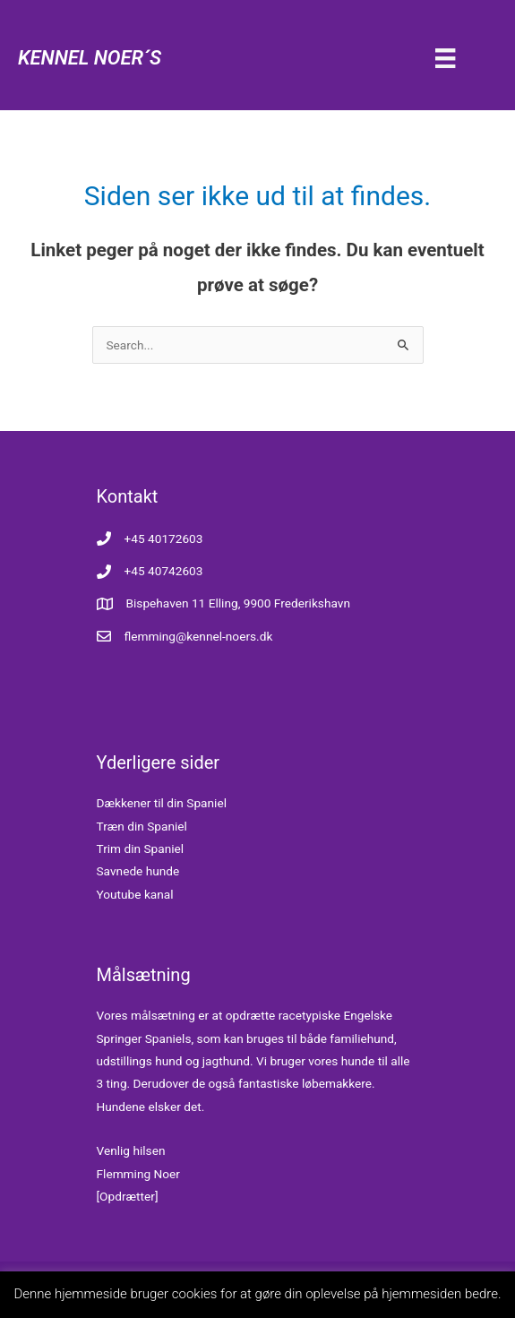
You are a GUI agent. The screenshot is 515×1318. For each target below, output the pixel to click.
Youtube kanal (135, 894)
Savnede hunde (138, 871)
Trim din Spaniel (141, 848)
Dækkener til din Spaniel (162, 803)
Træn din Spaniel (142, 826)
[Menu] (445, 57)
